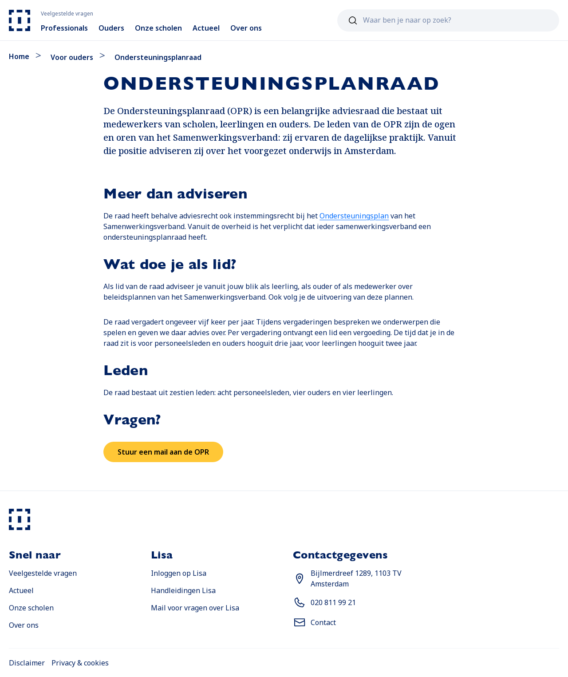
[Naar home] (19, 20)
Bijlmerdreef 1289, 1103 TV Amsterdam (356, 578)
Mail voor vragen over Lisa (195, 608)
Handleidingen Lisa (183, 590)
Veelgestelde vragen (43, 573)
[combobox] (448, 20)
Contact (323, 622)
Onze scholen (31, 608)
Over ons (24, 625)
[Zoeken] (353, 20)
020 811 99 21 (333, 602)
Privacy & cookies (80, 663)
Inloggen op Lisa (178, 573)
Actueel (21, 590)
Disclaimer (27, 663)
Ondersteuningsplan (354, 216)
